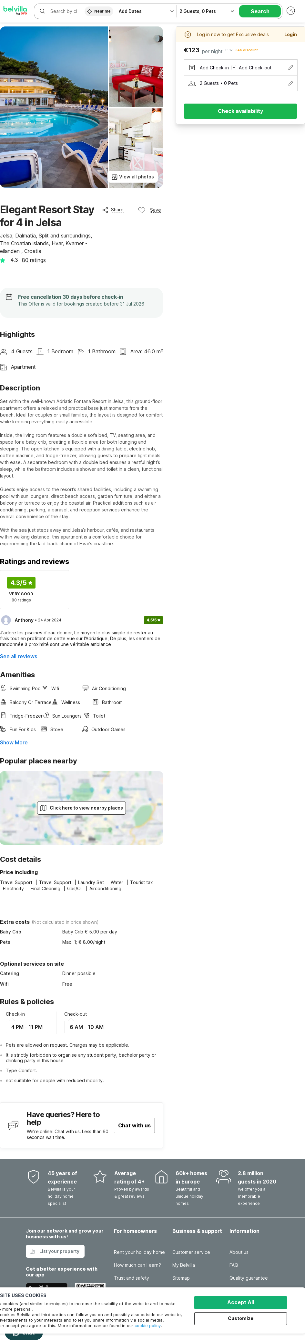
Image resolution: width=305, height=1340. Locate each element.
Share (113, 209)
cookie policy (148, 1325)
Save (149, 210)
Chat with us (134, 1125)
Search (260, 11)
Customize (241, 1318)
